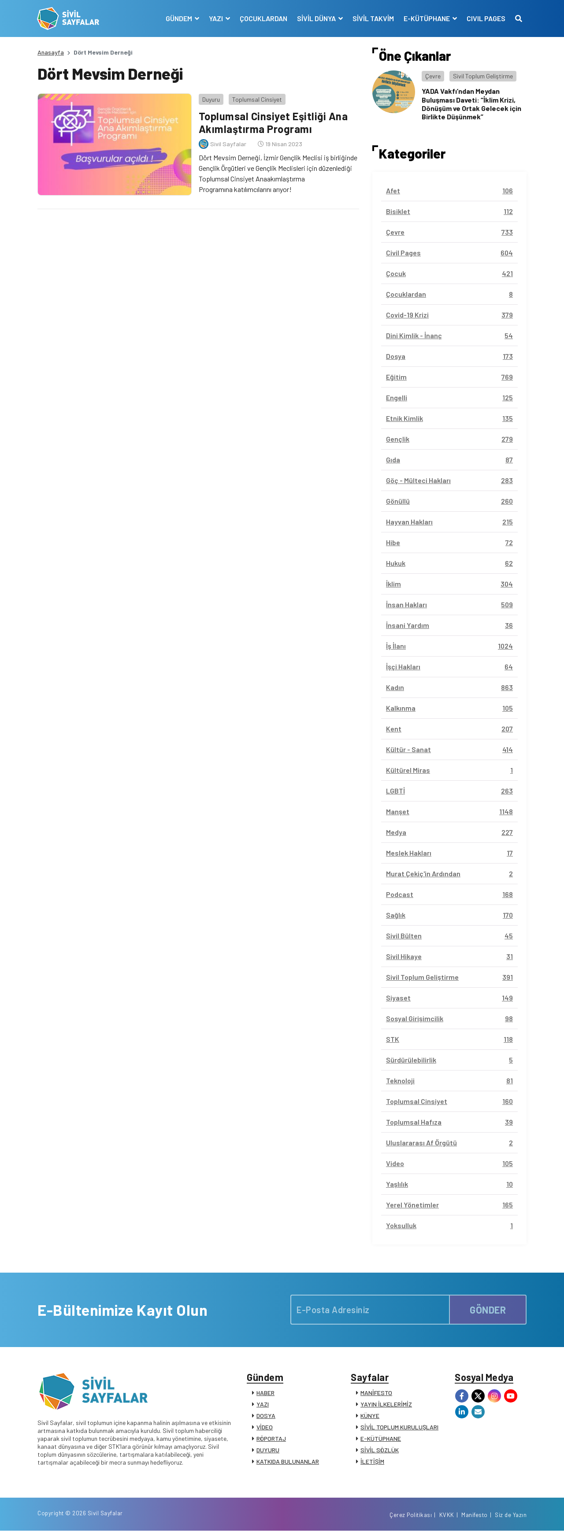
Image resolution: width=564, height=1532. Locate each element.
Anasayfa (50, 52)
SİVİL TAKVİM (372, 18)
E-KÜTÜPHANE (380, 1439)
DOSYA (265, 1416)
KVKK (446, 1515)
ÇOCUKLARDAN (263, 18)
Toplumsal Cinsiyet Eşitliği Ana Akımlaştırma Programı (273, 122)
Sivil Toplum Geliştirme (483, 76)
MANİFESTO (376, 1393)
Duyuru (210, 99)
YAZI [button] (216, 18)
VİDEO (264, 1427)
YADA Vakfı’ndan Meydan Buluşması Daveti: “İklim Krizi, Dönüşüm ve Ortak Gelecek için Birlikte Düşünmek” (471, 104)
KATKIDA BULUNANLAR (287, 1462)
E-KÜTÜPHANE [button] (427, 18)
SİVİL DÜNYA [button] (317, 18)
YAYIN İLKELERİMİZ (386, 1404)
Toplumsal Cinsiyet (257, 99)
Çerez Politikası (411, 1515)
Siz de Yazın (511, 1515)
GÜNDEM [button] (179, 18)
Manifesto (474, 1515)
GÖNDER (488, 1309)
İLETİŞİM (372, 1462)
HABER (265, 1393)
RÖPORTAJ (271, 1439)
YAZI (262, 1404)
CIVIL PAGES (485, 18)
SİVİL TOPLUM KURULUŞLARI (399, 1427)
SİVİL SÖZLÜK (379, 1450)
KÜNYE (369, 1416)
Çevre (433, 76)
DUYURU (267, 1450)
